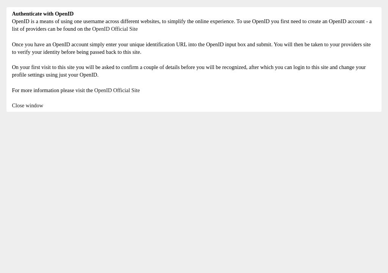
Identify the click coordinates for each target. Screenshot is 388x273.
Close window (27, 105)
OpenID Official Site (115, 29)
